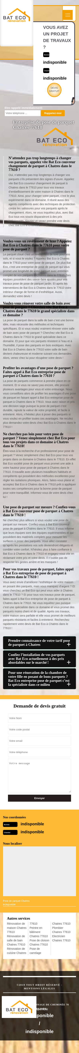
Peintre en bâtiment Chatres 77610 (39, 932)
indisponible (32, 824)
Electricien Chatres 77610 (61, 938)
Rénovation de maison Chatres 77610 (16, 928)
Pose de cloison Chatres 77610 (39, 942)
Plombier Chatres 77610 (61, 930)
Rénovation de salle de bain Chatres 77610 (16, 940)
